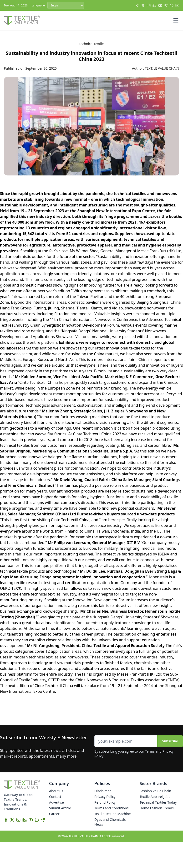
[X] (143, 5)
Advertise (56, 802)
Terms (150, 751)
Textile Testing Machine (112, 813)
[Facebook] (137, 5)
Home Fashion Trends (157, 808)
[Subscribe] (177, 5)
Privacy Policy (104, 796)
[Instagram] (149, 5)
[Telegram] (166, 5)
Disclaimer (102, 791)
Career (54, 813)
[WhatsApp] (171, 5)
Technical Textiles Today (158, 802)
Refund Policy (105, 802)
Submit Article (60, 808)
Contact (55, 796)
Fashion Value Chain (155, 791)
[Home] (22, 20)
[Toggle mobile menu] (176, 20)
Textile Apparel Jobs (155, 796)
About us (56, 791)
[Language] (65, 5)
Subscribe (170, 741)
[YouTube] (160, 5)
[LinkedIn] (154, 5)
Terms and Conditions (111, 808)
